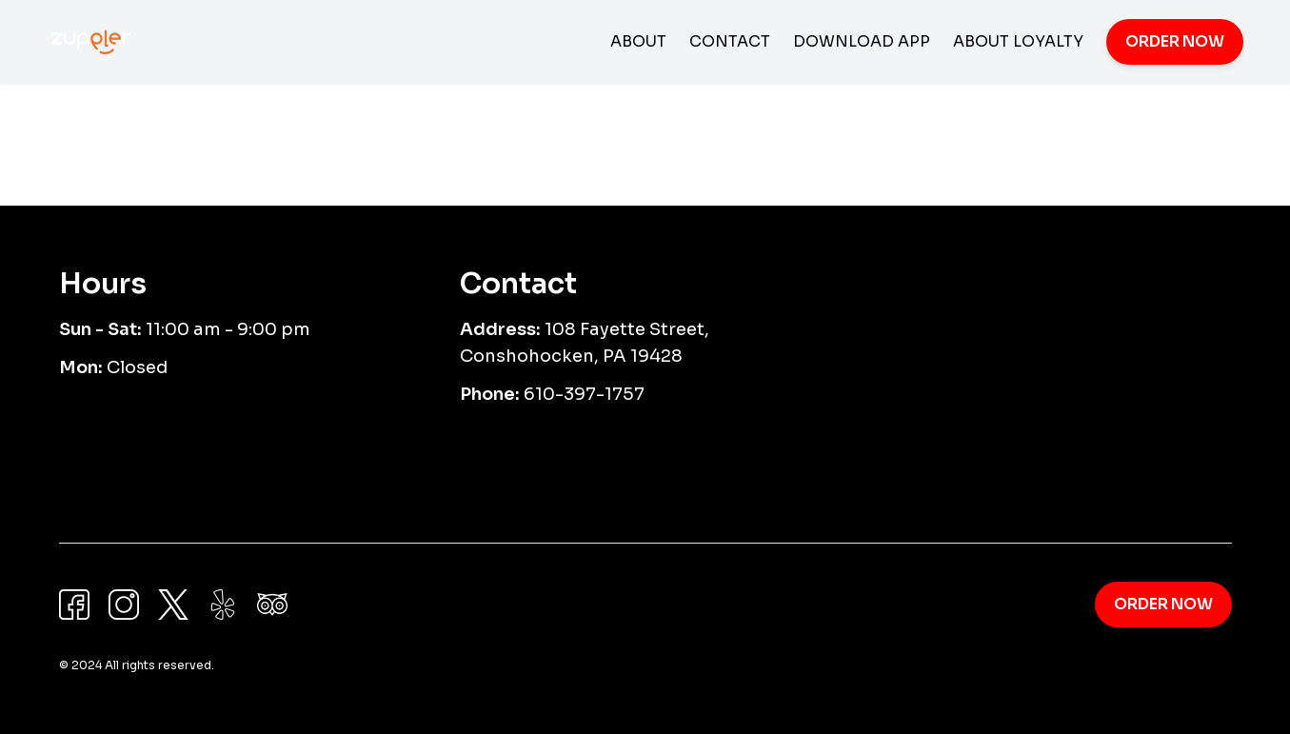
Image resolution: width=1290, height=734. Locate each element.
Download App (861, 41)
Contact (729, 41)
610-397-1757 (584, 394)
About (638, 41)
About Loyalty (1018, 41)
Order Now (1174, 41)
